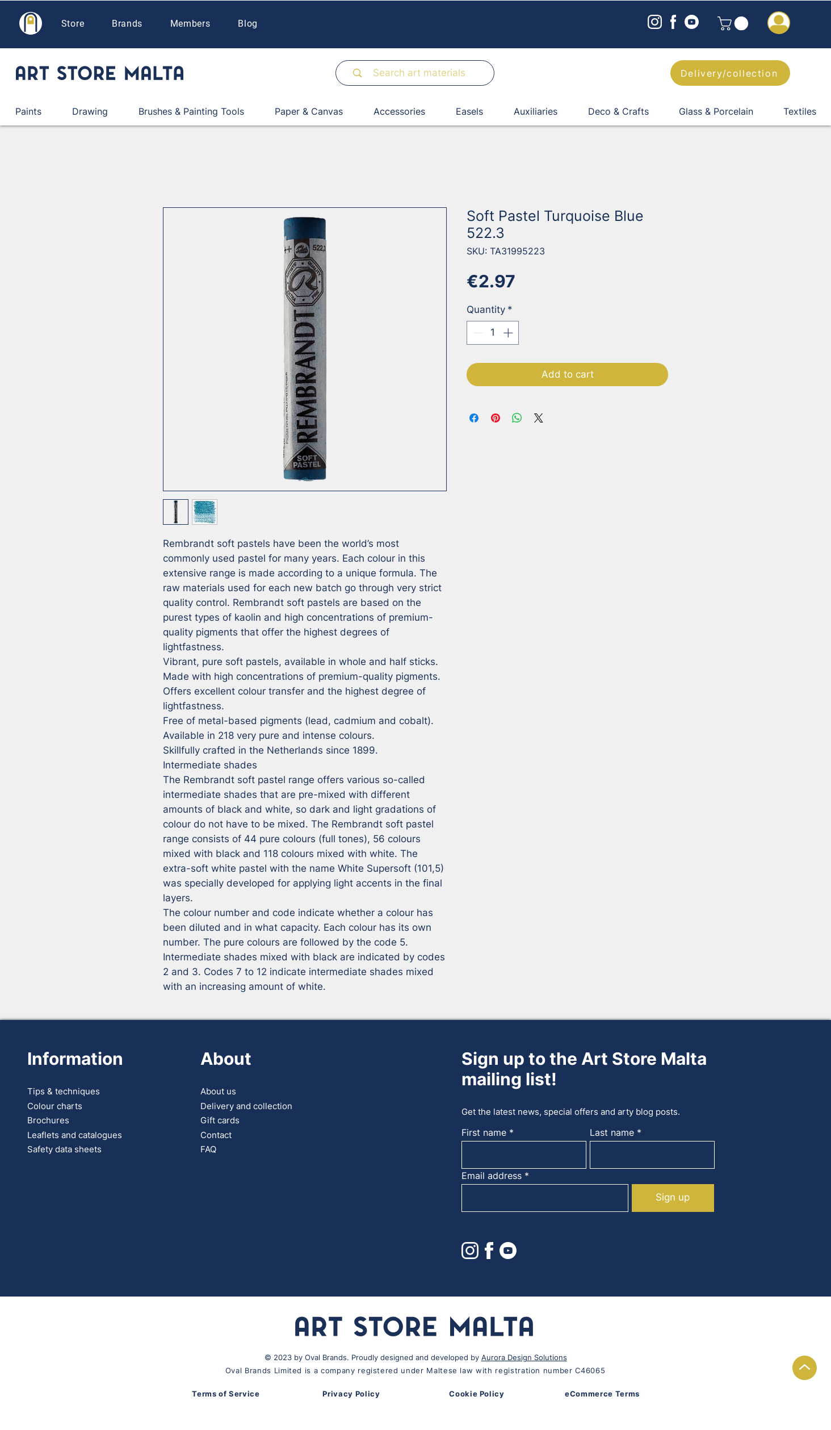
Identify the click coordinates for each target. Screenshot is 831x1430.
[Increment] (509, 332)
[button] (734, 23)
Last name (612, 1132)
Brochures (48, 1120)
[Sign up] (673, 1198)
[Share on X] (538, 418)
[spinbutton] (493, 332)
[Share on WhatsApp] (517, 418)
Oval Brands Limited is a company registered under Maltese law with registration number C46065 (415, 1370)
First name (483, 1132)
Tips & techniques (63, 1091)
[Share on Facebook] (474, 418)
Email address (491, 1175)
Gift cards (220, 1120)
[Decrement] (476, 332)
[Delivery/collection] (730, 73)
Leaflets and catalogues (74, 1135)
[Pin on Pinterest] (495, 418)
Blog (248, 23)
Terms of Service (225, 1393)
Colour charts (54, 1106)
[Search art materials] (420, 73)
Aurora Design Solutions (524, 1357)
